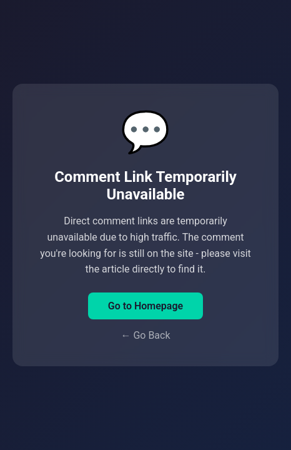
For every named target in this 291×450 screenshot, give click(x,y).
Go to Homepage (145, 306)
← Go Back (145, 335)
